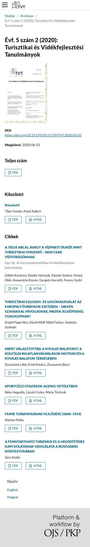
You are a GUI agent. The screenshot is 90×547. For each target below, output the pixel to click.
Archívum (27, 16)
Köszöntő (12, 205)
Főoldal (10, 16)
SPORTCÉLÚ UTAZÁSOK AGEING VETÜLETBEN (41, 386)
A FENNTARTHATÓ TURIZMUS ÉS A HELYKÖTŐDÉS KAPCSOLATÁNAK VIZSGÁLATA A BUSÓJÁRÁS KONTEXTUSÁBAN (44, 446)
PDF (15, 173)
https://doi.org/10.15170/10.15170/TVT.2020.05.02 (43, 135)
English (12, 490)
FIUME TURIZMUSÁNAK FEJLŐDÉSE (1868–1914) (43, 414)
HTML (37, 220)
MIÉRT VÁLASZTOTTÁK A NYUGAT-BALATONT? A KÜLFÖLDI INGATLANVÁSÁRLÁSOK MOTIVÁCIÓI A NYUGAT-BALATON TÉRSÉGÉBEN (44, 353)
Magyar (12, 497)
